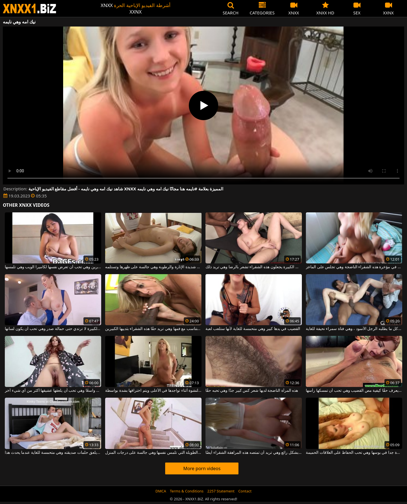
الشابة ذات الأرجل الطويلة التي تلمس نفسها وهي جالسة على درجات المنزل (153, 452)
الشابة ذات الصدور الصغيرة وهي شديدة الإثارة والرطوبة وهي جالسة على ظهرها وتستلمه (153, 267)
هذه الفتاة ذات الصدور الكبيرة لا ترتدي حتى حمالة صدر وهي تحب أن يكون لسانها (53, 329)
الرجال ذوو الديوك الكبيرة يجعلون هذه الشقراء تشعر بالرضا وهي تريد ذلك (253, 267)
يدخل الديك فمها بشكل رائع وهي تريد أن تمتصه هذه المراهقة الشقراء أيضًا (253, 452)
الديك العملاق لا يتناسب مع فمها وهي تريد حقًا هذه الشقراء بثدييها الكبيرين (153, 329)
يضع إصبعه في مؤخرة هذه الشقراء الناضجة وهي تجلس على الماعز (354, 267)
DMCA (161, 491)
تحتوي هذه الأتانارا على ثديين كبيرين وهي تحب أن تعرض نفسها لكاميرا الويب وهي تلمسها (53, 267)
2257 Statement (221, 491)
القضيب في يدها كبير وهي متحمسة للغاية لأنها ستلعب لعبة (252, 329)
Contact (244, 491)
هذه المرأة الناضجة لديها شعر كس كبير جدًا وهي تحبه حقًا (251, 390)
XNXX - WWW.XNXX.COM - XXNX (29, 9)
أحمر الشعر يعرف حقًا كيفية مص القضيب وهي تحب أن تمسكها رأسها (354, 390)
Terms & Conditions (186, 491)
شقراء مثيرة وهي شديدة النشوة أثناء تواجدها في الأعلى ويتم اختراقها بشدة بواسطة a (153, 390)
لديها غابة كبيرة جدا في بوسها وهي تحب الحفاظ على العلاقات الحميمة (354, 452)
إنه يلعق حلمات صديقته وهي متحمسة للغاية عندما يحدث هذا (53, 452)
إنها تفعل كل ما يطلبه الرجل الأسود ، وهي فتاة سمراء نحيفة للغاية (354, 329)
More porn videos (201, 468)
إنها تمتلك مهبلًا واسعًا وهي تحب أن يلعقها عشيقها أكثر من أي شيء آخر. (53, 390)
